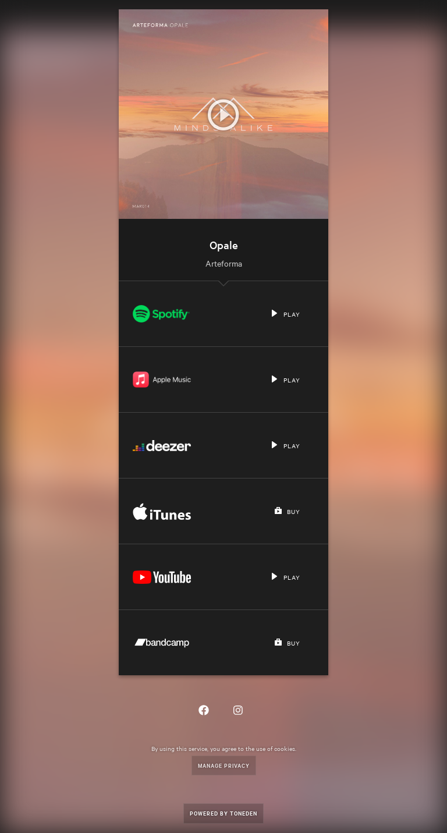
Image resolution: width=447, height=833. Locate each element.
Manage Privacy (224, 765)
